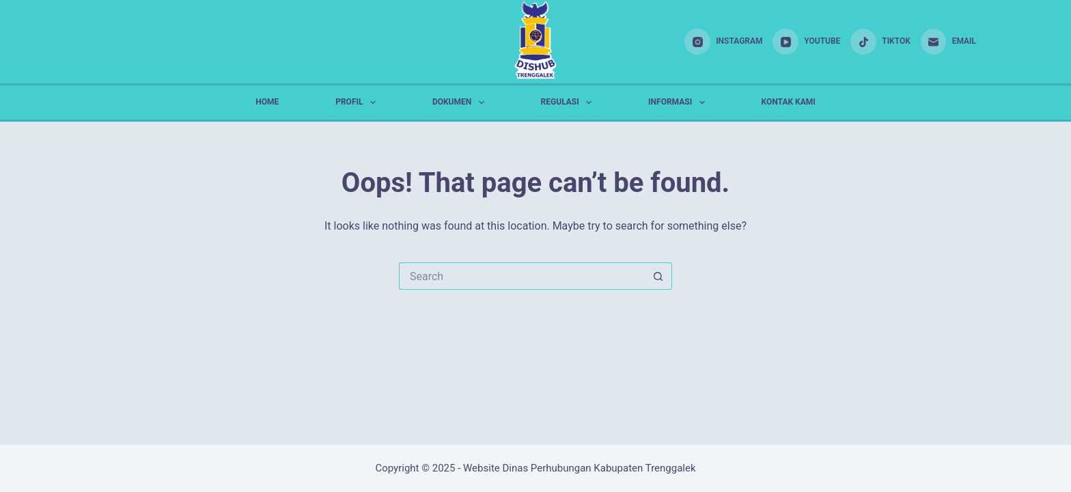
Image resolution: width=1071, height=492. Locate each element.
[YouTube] (806, 42)
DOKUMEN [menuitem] (461, 102)
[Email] (948, 42)
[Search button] (658, 276)
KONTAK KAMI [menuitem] (789, 102)
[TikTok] (880, 42)
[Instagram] (723, 42)
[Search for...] (522, 276)
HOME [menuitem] (267, 102)
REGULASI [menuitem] (569, 102)
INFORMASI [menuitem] (679, 102)
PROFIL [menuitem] (358, 102)
